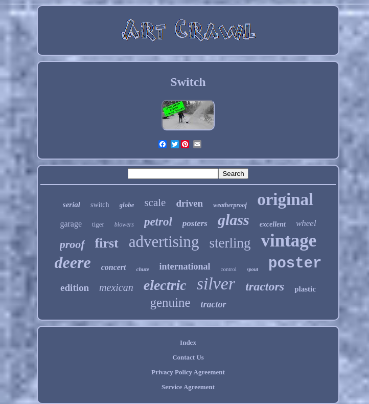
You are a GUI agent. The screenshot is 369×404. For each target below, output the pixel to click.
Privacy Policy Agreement (187, 372)
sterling (229, 243)
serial (71, 204)
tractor (213, 304)
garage (71, 223)
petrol (158, 221)
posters (194, 223)
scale (155, 202)
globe (127, 205)
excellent (273, 224)
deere (73, 262)
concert (113, 267)
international (185, 266)
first (107, 243)
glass (233, 219)
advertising (164, 242)
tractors (264, 286)
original (285, 199)
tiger (98, 224)
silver (216, 283)
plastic (305, 289)
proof (72, 244)
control (229, 269)
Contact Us (188, 357)
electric (165, 285)
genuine (170, 302)
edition (74, 287)
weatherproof (230, 205)
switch (99, 205)
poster (294, 263)
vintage (288, 241)
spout (252, 269)
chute (142, 269)
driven (189, 203)
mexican (116, 287)
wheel (306, 223)
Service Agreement (188, 387)
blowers (124, 224)
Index (188, 342)
